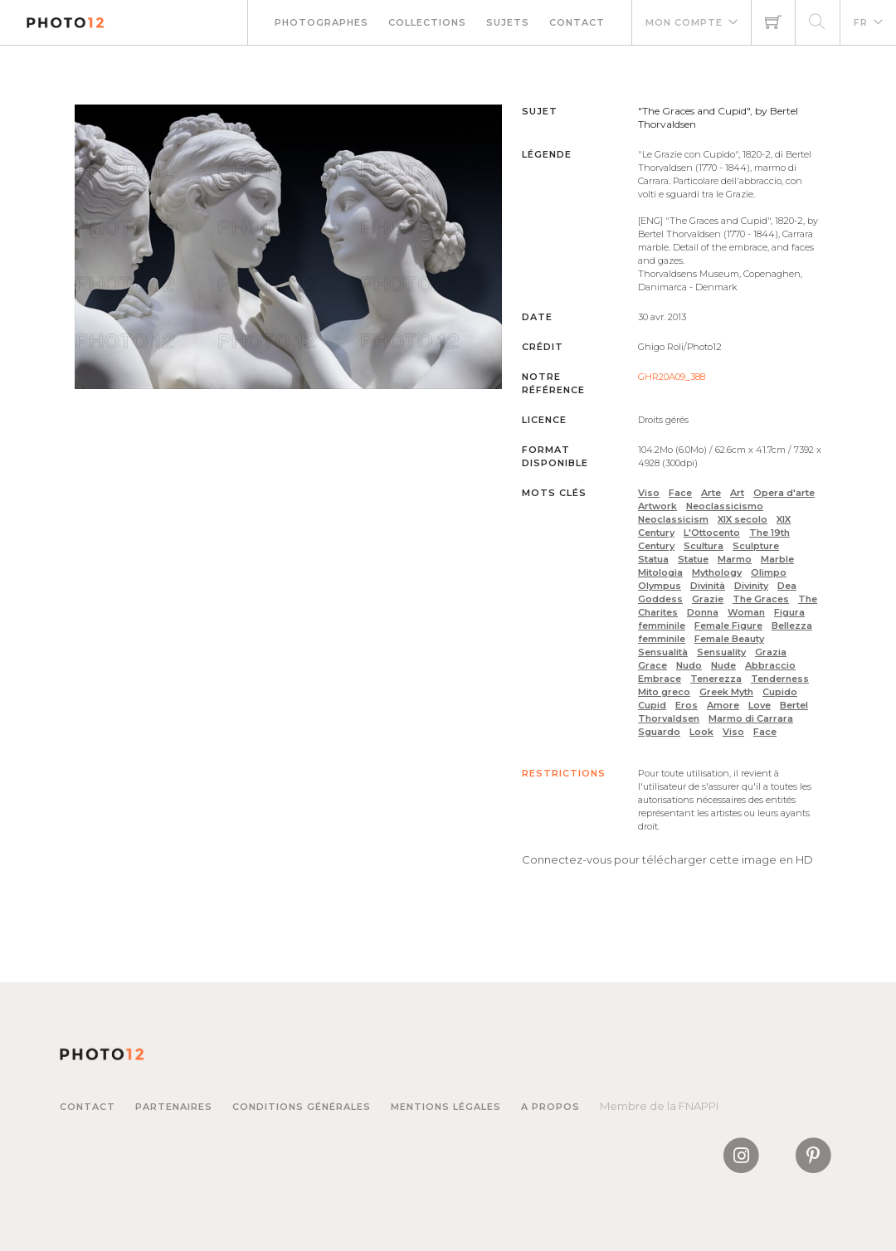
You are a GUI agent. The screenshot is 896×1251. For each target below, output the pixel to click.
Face (680, 493)
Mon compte (684, 22)
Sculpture (756, 546)
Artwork (657, 506)
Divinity (751, 585)
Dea (786, 585)
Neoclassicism (673, 519)
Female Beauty (729, 639)
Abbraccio (770, 665)
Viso (649, 493)
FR (861, 22)
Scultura (703, 546)
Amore (723, 705)
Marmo (735, 559)
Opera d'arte (784, 493)
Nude (723, 665)
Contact (577, 22)
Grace (652, 665)
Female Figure (728, 625)
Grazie (707, 599)
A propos (550, 1106)
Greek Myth (726, 692)
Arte (711, 493)
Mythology (717, 572)
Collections (427, 22)
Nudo (689, 665)
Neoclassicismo (724, 506)
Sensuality (721, 652)
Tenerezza (716, 678)
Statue (693, 559)
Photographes (321, 22)
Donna (702, 612)
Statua (653, 559)
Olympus (659, 585)
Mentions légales (446, 1106)
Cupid (652, 705)
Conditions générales (301, 1106)
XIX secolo (742, 519)
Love (759, 705)
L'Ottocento (712, 532)
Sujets (507, 22)
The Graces (761, 599)
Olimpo (768, 572)
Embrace (659, 678)
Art (737, 493)
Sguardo (659, 731)
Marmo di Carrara (751, 718)
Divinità (707, 585)
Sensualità (663, 652)
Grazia (770, 652)
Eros (686, 705)
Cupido (779, 692)
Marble (777, 559)
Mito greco (664, 692)
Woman (746, 612)
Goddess (660, 599)
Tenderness (780, 678)
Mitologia (660, 572)
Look (701, 731)
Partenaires (173, 1106)
